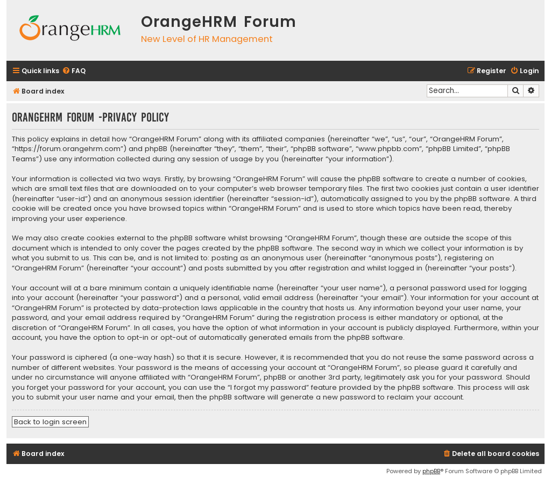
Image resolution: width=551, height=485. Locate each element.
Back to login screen (50, 422)
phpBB (431, 471)
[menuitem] (74, 71)
